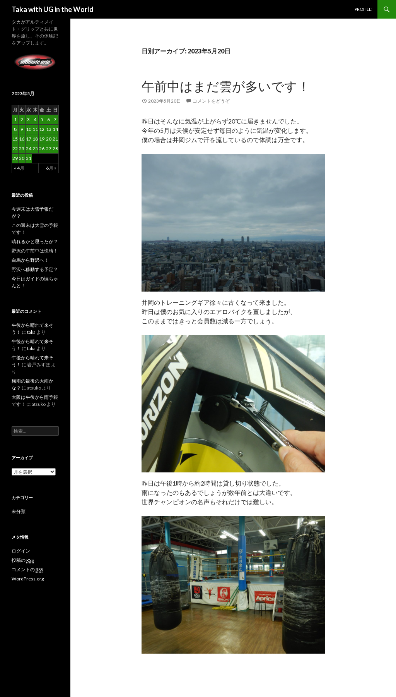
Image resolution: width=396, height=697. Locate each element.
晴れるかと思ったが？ (35, 241)
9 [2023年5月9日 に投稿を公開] (21, 129)
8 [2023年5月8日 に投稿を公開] (15, 129)
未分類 (19, 511)
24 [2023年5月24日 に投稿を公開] (28, 148)
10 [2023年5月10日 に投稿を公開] (28, 129)
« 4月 (19, 168)
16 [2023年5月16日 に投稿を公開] (21, 139)
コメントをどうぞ (211, 101)
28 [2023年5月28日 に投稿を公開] (55, 148)
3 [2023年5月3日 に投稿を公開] (28, 119)
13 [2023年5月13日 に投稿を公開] (48, 129)
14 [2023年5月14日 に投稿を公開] (55, 129)
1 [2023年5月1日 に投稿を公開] (15, 119)
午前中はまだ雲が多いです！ (226, 86)
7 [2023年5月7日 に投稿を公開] (55, 119)
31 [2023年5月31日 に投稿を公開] (28, 158)
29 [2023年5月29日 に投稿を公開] (15, 158)
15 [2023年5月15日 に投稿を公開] (15, 139)
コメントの (27, 570)
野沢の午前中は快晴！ (35, 251)
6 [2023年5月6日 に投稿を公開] (48, 119)
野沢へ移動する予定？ (35, 269)
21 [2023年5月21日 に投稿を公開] (55, 139)
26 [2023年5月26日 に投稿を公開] (41, 148)
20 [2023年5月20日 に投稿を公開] (48, 139)
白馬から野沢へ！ (30, 260)
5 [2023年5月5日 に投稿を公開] (42, 119)
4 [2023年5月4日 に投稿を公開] (35, 119)
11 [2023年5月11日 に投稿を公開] (35, 129)
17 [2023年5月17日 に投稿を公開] (28, 139)
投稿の (23, 560)
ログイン (21, 551)
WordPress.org (28, 579)
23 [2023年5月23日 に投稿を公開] (21, 148)
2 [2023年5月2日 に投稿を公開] (21, 119)
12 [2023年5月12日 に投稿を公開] (41, 129)
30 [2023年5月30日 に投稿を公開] (21, 158)
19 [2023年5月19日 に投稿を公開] (41, 139)
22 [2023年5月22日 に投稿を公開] (15, 148)
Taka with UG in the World (53, 9)
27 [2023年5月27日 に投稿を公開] (48, 148)
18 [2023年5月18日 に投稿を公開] (35, 139)
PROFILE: (363, 9)
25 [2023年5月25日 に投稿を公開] (35, 148)
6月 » (51, 168)
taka (31, 332)
